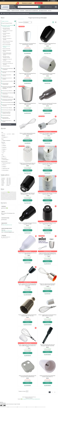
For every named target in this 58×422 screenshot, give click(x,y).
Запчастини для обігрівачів (7, 109)
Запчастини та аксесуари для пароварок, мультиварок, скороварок (7, 87)
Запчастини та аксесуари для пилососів (7, 72)
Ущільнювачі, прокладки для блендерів (8, 64)
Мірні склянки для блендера (8, 41)
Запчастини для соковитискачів (5, 84)
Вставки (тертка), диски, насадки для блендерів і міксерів (7, 54)
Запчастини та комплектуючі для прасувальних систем (7, 100)
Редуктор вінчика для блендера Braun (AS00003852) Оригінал (27, 44)
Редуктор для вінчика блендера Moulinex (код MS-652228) (27, 223)
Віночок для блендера (7, 44)
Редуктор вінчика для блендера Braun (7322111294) (47, 44)
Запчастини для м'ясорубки (7, 81)
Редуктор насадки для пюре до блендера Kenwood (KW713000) (47, 194)
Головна (8, 10)
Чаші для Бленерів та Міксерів (6, 36)
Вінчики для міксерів (6, 48)
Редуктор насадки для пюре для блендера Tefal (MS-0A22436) (47, 345)
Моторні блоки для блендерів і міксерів (6, 28)
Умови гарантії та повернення (31, 10)
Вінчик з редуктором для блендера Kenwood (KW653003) (27, 134)
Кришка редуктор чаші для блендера (7, 31)
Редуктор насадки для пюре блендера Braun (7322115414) (47, 223)
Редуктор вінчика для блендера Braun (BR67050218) (27, 74)
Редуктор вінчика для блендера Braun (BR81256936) (27, 104)
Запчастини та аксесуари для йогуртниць (7, 105)
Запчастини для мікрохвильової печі (6, 118)
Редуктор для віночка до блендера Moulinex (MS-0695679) (47, 376)
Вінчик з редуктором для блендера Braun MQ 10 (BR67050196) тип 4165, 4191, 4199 (27, 345)
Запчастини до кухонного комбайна (7, 78)
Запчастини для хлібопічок (7, 90)
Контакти (22, 10)
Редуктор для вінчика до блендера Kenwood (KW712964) (47, 74)
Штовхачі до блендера (7, 61)
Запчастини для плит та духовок (6, 121)
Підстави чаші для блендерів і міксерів (6, 57)
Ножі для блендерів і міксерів (6, 34)
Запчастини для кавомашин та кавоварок (7, 69)
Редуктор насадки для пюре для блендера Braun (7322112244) (27, 194)
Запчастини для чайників (7, 107)
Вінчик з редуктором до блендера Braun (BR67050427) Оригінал (47, 315)
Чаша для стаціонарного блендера (7, 39)
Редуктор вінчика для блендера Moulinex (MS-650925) (27, 253)
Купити (28, 50)
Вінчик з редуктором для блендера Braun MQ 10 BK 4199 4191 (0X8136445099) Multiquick (27, 284)
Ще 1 (3, 152)
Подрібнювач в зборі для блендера (7, 60)
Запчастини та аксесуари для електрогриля (7, 93)
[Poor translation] (4, 405)
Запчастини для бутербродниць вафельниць (7, 97)
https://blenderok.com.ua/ (7, 224)
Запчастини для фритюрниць (7, 102)
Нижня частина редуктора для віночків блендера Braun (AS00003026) (27, 376)
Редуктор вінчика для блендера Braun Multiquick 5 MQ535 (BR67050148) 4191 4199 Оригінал (47, 253)
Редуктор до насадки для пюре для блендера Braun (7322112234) (27, 164)
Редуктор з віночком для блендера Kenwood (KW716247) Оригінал (47, 284)
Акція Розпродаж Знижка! (7, 23)
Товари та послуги (15, 10)
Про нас (49, 10)
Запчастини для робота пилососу (6, 75)
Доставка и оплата (43, 10)
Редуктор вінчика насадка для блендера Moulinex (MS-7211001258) (27, 315)
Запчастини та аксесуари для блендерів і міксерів (19, 13)
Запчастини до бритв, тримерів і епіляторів (6, 113)
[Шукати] (39, 7)
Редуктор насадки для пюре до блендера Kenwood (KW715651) (47, 164)
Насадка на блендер (6, 42)
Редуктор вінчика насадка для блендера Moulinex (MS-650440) (47, 104)
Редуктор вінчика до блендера (6, 46)
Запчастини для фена (6, 115)
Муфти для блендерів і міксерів (7, 51)
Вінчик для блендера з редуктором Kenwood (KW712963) (47, 134)
